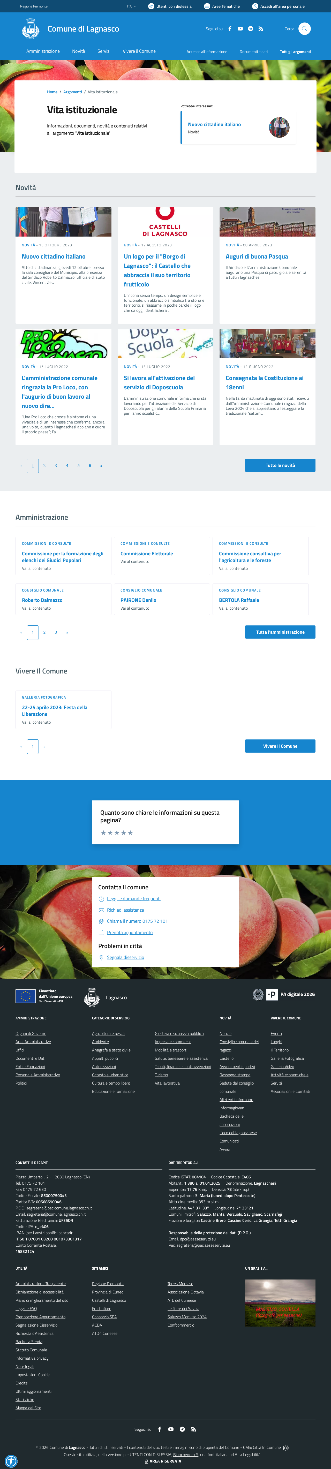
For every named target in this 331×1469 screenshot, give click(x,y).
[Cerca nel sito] (304, 28)
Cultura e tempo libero (111, 1083)
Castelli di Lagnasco (109, 1300)
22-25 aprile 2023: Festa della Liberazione (54, 710)
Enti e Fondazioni (30, 1066)
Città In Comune (267, 1447)
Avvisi (225, 1149)
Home (52, 92)
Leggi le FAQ (26, 1308)
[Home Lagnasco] (69, 28)
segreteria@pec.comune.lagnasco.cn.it (59, 1208)
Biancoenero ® (185, 1454)
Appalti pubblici (105, 1058)
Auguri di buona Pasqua (257, 256)
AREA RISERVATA (162, 1461)
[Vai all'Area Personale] (278, 6)
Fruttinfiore (101, 1308)
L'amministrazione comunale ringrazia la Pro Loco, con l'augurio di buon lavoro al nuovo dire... (59, 391)
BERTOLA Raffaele (239, 600)
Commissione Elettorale (147, 553)
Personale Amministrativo (38, 1075)
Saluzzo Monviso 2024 (187, 1317)
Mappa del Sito (28, 1408)
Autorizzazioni (104, 1066)
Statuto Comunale (31, 1350)
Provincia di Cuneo (107, 1292)
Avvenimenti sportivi (237, 1066)
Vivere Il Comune (280, 746)
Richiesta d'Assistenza (35, 1333)
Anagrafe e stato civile (111, 1050)
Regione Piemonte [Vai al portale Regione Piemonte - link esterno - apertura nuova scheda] (34, 6)
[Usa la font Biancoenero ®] (170, 6)
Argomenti (72, 92)
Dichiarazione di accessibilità (40, 1292)
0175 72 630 (34, 1189)
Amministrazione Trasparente (41, 1284)
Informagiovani (232, 1108)
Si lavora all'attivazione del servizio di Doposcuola (159, 382)
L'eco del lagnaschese (238, 1133)
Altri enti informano (236, 1099)
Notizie (225, 1033)
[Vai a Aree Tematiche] (222, 6)
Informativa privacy (32, 1358)
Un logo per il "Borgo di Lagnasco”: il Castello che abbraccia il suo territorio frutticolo (157, 270)
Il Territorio (280, 1050)
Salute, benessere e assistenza (181, 1058)
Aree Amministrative (33, 1042)
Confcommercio (181, 1325)
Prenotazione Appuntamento (40, 1317)
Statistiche (25, 1399)
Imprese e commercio (173, 1042)
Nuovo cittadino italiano (214, 124)
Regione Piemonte (108, 1284)
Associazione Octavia (186, 1292)
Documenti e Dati (30, 1058)
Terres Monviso (180, 1284)
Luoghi (276, 1042)
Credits (21, 1383)
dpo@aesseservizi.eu (198, 1239)
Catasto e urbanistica (110, 1075)
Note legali (25, 1366)
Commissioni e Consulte (46, 543)
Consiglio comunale (43, 590)
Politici (21, 1083)
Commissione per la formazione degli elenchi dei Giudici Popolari (62, 556)
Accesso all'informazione (207, 52)
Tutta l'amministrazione (280, 632)
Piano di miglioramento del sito (42, 1300)
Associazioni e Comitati (290, 1091)
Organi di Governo (31, 1033)
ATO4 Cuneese (104, 1333)
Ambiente (100, 1042)
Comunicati (229, 1141)
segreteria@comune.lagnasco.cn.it (56, 1214)
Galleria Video (282, 1066)
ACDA (97, 1325)
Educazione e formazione (113, 1091)
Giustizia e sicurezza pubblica (179, 1033)
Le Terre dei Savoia (183, 1308)
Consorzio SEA (104, 1317)
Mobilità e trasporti (171, 1050)
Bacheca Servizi (29, 1341)
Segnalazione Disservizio (36, 1325)
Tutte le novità (280, 465)
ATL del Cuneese (182, 1300)
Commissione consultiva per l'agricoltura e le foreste (250, 556)
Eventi (276, 1033)
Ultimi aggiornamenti (33, 1391)
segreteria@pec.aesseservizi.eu (203, 1245)
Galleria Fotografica (44, 697)
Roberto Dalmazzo (42, 600)
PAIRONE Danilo (138, 600)
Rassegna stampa (235, 1075)
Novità (29, 245)
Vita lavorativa (167, 1083)
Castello (227, 1058)
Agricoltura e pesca (108, 1033)
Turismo (161, 1075)
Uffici (20, 1050)
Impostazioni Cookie (33, 1375)
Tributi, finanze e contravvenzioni (183, 1066)
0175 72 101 (33, 1183)
